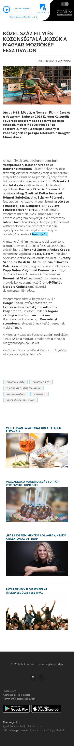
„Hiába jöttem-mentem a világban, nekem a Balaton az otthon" (36, 537)
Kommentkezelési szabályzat (19, 698)
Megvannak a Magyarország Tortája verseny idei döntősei (32, 483)
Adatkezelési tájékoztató (16, 694)
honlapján (39, 234)
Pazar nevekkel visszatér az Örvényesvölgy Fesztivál (27, 591)
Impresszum (9, 690)
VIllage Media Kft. (57, 730)
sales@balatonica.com (30, 726)
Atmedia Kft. (37, 730)
